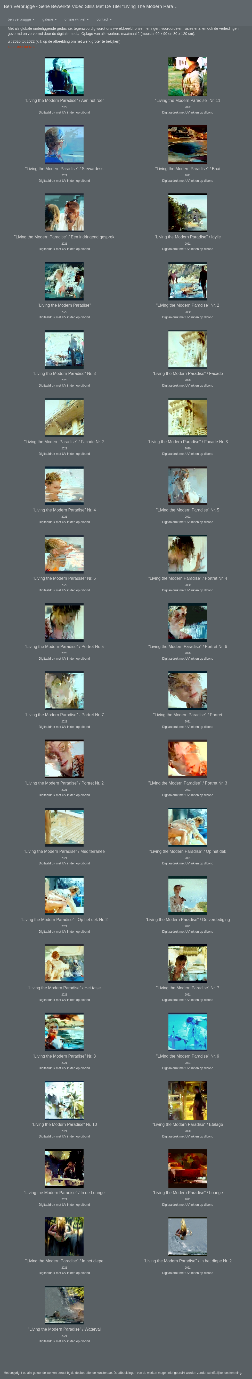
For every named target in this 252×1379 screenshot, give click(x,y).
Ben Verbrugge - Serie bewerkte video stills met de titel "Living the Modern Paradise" (93, 6)
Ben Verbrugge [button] (21, 19)
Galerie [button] (49, 19)
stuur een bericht (21, 46)
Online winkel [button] (76, 19)
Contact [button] (104, 19)
